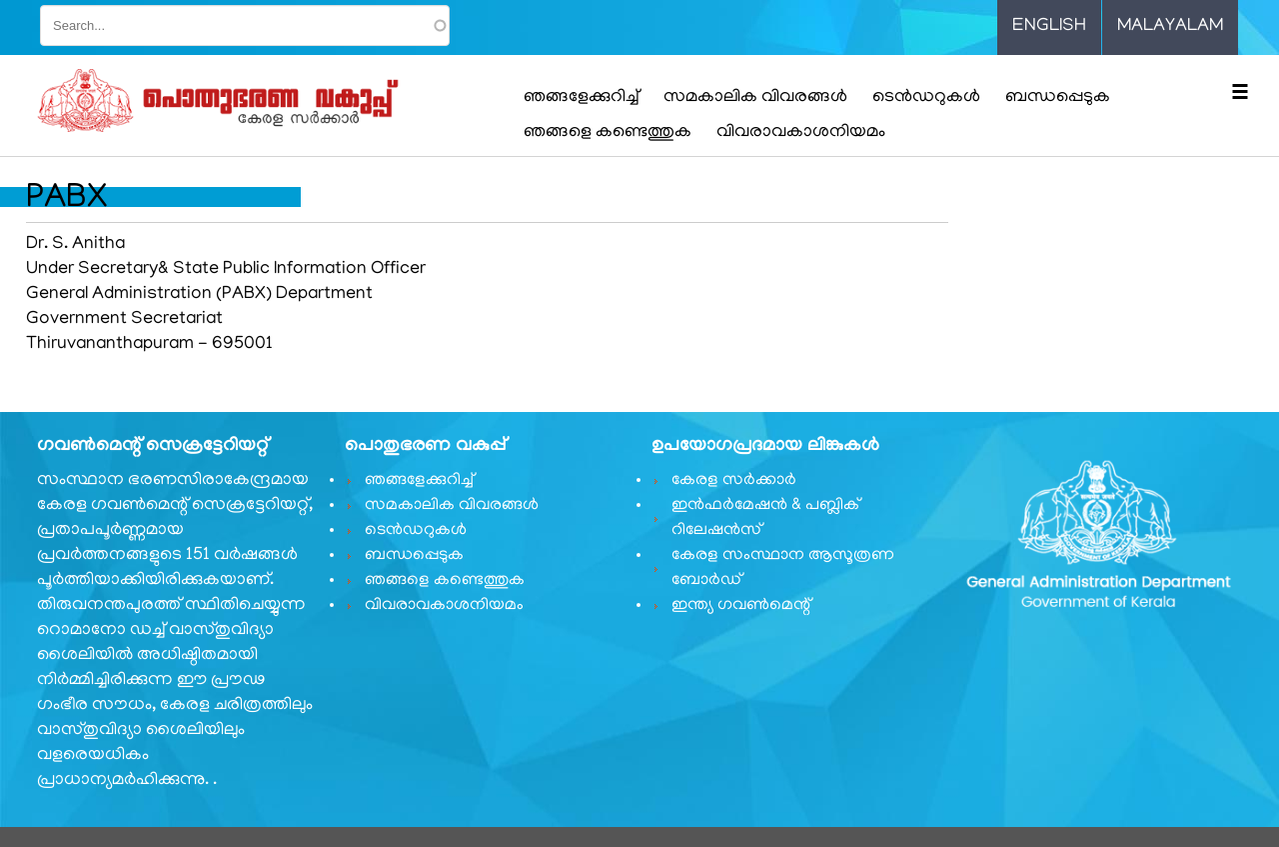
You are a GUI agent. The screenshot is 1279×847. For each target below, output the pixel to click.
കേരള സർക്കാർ (733, 481)
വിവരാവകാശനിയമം (800, 133)
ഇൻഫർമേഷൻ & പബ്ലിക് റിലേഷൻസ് (765, 518)
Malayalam (1170, 27)
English (1049, 27)
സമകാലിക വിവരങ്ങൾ (755, 98)
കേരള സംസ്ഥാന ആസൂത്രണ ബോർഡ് (782, 568)
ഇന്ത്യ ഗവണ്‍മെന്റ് (740, 606)
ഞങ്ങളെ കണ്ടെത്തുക (607, 133)
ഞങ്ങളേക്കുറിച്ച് (581, 98)
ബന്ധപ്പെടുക (1057, 98)
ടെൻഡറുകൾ (926, 98)
